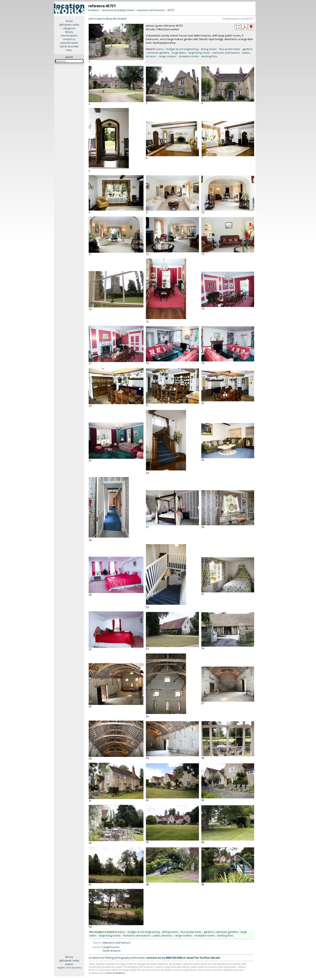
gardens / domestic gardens (221, 932)
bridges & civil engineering (182, 49)
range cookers (167, 56)
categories (69, 28)
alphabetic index (69, 24)
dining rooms (209, 49)
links (69, 50)
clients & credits (69, 46)
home (69, 21)
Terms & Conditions (115, 972)
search (69, 964)
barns (160, 49)
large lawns (179, 52)
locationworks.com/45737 (238, 18)
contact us (69, 39)
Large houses (111, 947)
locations (93, 10)
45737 (170, 10)
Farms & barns (112, 950)
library (69, 32)
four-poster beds (229, 49)
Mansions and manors (116, 942)
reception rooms (189, 56)
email (190, 957)
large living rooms (199, 52)
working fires (209, 56)
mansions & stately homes (118, 10)
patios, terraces (162, 935)
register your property (69, 967)
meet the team (69, 43)
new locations (69, 35)
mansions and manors (151, 10)
